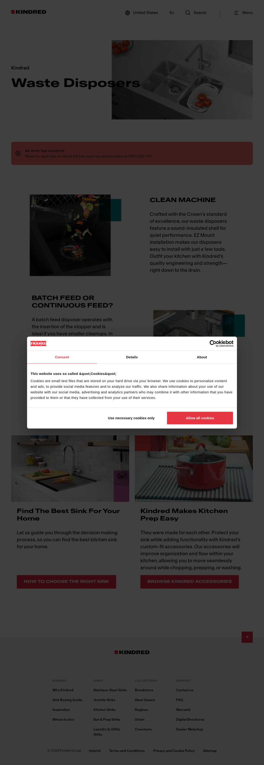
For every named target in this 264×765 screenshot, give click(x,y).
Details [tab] (132, 357)
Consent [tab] (62, 357)
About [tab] (202, 357)
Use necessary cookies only (131, 418)
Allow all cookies (200, 418)
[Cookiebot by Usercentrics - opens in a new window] (213, 343)
